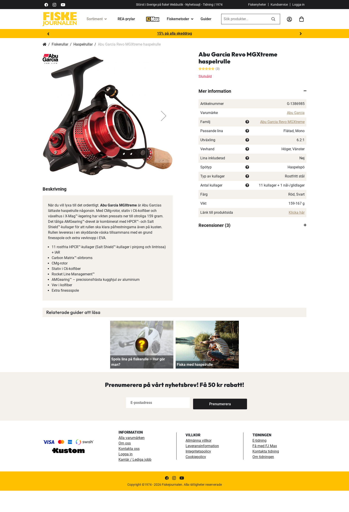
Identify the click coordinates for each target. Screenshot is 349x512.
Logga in (298, 4)
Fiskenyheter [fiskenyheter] (257, 4)
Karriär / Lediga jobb (135, 481)
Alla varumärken (132, 459)
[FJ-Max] (153, 19)
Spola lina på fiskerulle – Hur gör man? (138, 383)
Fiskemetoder (178, 19)
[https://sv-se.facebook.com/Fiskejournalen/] (46, 4)
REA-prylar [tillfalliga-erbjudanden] (126, 19)
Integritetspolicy (198, 473)
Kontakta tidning (265, 473)
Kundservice (279, 4)
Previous (48, 34)
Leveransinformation (202, 467)
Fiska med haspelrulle (195, 386)
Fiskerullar (60, 44)
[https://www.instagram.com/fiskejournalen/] (54, 4)
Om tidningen (263, 478)
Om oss (125, 464)
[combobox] (244, 19)
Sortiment (95, 19)
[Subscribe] (208, 424)
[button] (164, 116)
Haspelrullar (83, 44)
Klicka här (297, 212)
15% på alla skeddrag (174, 33)
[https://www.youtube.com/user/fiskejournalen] (63, 4)
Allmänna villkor (198, 462)
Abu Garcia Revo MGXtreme (282, 122)
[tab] (252, 91)
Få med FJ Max (264, 467)
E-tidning (259, 462)
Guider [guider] (206, 19)
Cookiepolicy (196, 478)
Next (301, 34)
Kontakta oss (129, 470)
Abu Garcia (296, 113)
